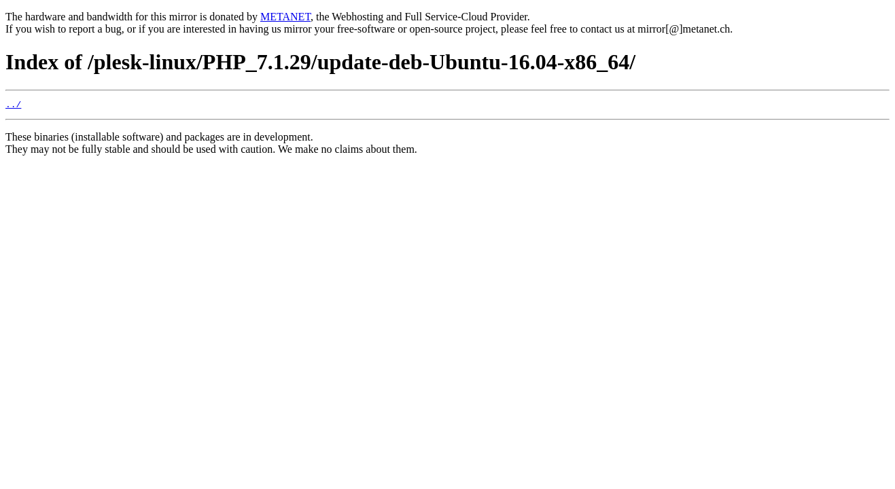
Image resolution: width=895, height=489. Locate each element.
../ (13, 106)
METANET (285, 16)
